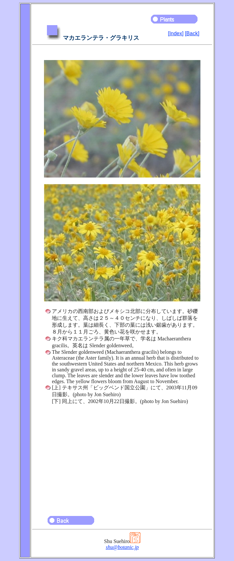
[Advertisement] (122, 457)
